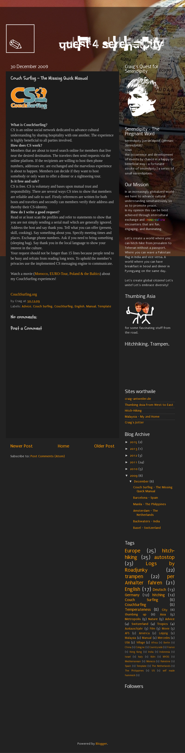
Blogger (101, 744)
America (144, 633)
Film (152, 628)
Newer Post (21, 446)
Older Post (104, 446)
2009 (134, 476)
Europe (132, 551)
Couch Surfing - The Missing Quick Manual (153, 489)
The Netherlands (161, 666)
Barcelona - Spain (145, 498)
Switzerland (140, 624)
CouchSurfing (63, 306)
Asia (163, 614)
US (153, 670)
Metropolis (133, 619)
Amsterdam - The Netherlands (145, 513)
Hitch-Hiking (133, 411)
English (79, 306)
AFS (127, 633)
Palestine (165, 661)
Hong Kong (136, 651)
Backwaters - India (146, 521)
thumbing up (135, 614)
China (128, 647)
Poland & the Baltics (84, 274)
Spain (128, 666)
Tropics (162, 624)
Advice (26, 306)
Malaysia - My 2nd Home (142, 417)
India (151, 651)
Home (63, 446)
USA (127, 642)
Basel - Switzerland (147, 528)
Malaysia (130, 638)
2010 (134, 469)
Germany (132, 595)
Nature (153, 619)
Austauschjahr (134, 628)
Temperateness (138, 609)
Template (104, 306)
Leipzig (163, 633)
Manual (91, 306)
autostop (164, 557)
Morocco (41, 274)
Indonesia (164, 651)
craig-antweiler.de (138, 399)
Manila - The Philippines (149, 504)
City (164, 610)
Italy (140, 656)
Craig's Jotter (134, 422)
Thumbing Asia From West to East (149, 405)
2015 (134, 442)
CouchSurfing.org (24, 294)
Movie (165, 628)
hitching (158, 595)
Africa (154, 642)
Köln (153, 656)
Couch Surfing (42, 306)
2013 (134, 449)
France (171, 647)
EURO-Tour (59, 274)
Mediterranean (133, 661)
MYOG (166, 656)
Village (140, 642)
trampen (134, 576)
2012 (134, 455)
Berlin (166, 642)
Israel (128, 656)
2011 (134, 462)
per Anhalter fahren (150, 579)
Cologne (140, 647)
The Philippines (134, 670)
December (142, 481)
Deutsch (159, 589)
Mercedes (164, 638)
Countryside (156, 647)
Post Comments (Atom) (48, 456)
